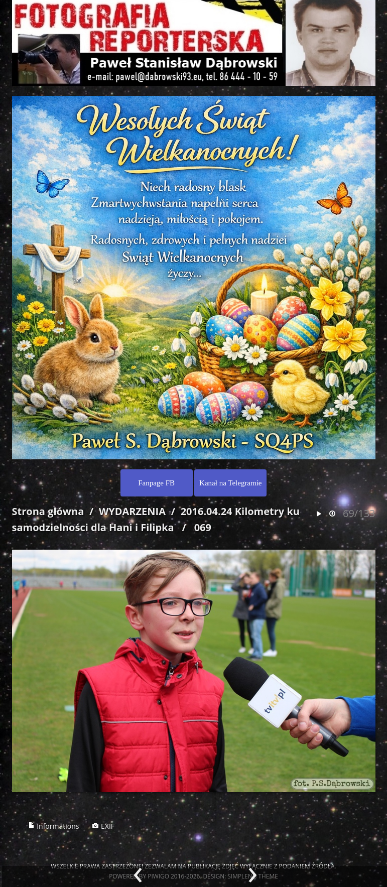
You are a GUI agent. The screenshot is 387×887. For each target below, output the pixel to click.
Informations (53, 826)
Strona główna (48, 511)
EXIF (103, 826)
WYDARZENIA (132, 511)
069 (202, 527)
